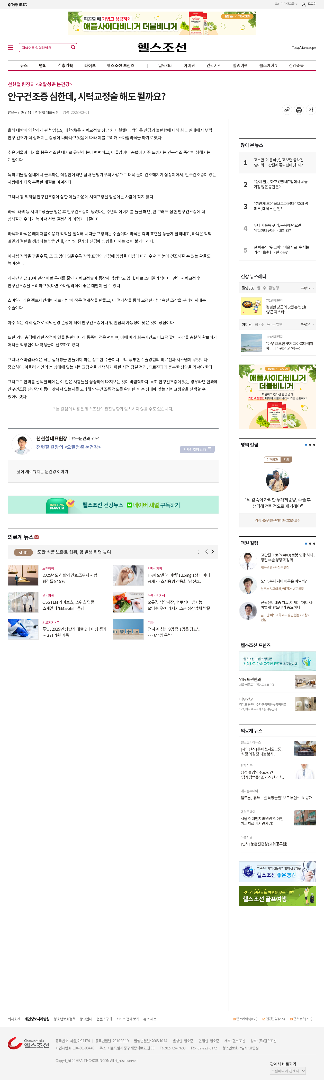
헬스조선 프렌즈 (120, 65)
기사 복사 (287, 110)
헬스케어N (268, 65)
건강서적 (214, 65)
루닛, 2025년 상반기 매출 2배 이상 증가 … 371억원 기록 (74, 632)
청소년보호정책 (64, 1018)
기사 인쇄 (299, 110)
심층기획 (65, 65)
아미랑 (189, 65)
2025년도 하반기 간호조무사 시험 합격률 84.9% (69, 578)
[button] (306, 445)
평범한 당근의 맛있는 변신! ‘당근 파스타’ (286, 309)
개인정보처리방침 (37, 1018)
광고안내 (86, 1018)
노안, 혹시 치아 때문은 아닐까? (284, 581)
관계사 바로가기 (283, 1064)
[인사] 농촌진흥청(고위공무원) (264, 843)
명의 (43, 65)
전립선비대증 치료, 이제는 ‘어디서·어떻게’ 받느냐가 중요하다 (287, 605)
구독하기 (306, 288)
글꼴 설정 (311, 110)
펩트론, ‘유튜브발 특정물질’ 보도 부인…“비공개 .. (277, 797)
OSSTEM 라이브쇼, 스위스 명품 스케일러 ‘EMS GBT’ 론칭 (68, 605)
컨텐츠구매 (104, 1018)
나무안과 (246, 699)
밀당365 (165, 65)
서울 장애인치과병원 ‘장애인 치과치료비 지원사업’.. (262, 821)
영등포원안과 (250, 679)
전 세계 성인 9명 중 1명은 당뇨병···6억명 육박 (174, 632)
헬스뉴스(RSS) (302, 1018)
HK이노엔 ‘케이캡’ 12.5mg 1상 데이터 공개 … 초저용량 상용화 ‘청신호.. (179, 578)
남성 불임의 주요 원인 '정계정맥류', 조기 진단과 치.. (262, 775)
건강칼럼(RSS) (275, 1018)
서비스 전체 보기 (127, 1018)
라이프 (90, 65)
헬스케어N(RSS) (246, 1018)
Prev (207, 552)
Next (213, 552)
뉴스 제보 (149, 1018)
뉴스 (24, 65)
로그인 (312, 3)
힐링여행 (240, 65)
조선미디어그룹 (286, 3)
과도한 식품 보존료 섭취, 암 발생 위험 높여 (75, 551)
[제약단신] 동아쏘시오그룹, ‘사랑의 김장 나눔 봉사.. (261, 752)
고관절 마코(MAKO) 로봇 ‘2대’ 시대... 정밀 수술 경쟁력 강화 (288, 557)
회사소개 (14, 1018)
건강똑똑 (296, 65)
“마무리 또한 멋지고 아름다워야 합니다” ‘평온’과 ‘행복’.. (289, 346)
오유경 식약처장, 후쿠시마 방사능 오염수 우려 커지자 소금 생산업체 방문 (179, 605)
